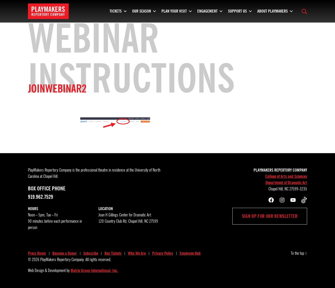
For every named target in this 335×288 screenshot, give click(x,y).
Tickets (116, 12)
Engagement (207, 12)
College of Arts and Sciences (286, 176)
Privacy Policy (162, 253)
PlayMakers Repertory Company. (62, 259)
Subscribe (90, 253)
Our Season (141, 12)
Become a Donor (64, 253)
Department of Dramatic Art (286, 182)
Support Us (237, 12)
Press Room (37, 253)
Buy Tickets (112, 253)
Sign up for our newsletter (270, 216)
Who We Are (137, 253)
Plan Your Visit (174, 12)
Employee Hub (190, 253)
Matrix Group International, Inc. (94, 270)
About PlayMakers (272, 12)
